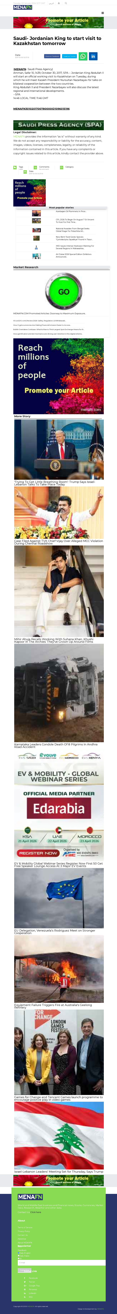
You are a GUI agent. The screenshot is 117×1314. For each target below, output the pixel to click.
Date (17, 55)
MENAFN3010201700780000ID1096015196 (41, 108)
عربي (51, 3)
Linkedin (30, 1293)
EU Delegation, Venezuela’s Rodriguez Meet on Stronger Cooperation (54, 932)
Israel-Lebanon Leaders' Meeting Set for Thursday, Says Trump (58, 1171)
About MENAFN (25, 1243)
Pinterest (30, 1289)
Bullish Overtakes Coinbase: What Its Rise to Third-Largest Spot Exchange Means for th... (49, 329)
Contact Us (23, 1235)
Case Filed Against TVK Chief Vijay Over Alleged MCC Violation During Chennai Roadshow (58, 542)
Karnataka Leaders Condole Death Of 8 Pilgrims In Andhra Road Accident (56, 746)
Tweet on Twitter (69, 56)
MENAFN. (31, 1306)
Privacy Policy (24, 1231)
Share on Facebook (52, 56)
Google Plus (32, 1286)
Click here (35, 1212)
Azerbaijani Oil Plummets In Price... (71, 211)
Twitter (29, 1282)
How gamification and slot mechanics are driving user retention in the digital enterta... (48, 334)
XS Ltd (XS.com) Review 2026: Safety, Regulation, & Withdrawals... (39, 321)
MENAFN (20, 69)
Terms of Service (25, 1227)
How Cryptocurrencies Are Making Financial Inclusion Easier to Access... (42, 325)
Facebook (31, 1278)
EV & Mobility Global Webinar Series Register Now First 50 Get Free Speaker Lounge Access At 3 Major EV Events (58, 865)
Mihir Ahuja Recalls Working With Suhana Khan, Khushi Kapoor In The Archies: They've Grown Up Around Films (53, 640)
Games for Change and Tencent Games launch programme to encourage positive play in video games (58, 1098)
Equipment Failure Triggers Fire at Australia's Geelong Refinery (53, 1006)
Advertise (22, 1239)
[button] (59, 3)
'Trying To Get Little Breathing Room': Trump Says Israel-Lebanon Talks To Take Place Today (54, 483)
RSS (28, 1297)
